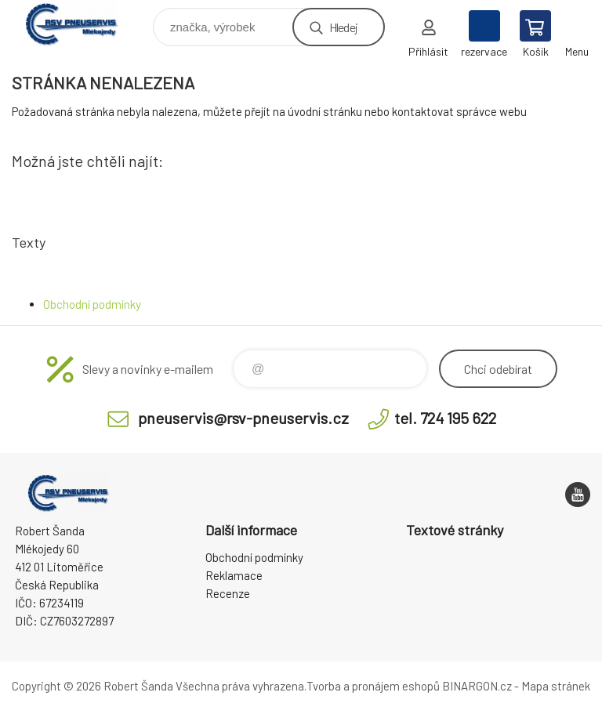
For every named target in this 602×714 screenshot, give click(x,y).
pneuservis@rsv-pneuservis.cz (243, 417)
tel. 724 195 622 (445, 417)
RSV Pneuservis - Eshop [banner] (81, 23)
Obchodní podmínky (92, 304)
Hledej (343, 27)
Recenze (227, 593)
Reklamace (234, 575)
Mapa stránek (555, 686)
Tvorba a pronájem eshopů (373, 686)
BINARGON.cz (477, 686)
